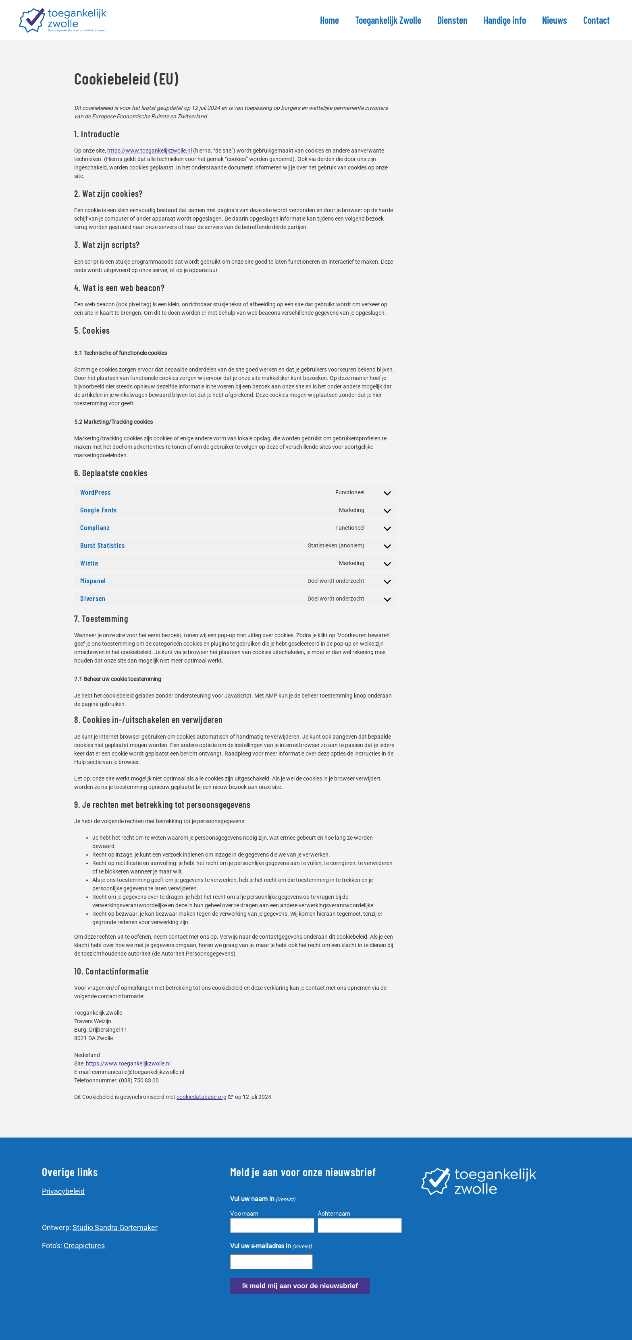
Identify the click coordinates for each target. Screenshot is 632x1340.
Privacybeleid (63, 1191)
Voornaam (244, 1213)
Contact (596, 20)
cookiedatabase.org (202, 1097)
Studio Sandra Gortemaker (115, 1227)
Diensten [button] (452, 20)
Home (329, 20)
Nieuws (554, 20)
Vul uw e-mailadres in (271, 1246)
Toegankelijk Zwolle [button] (388, 20)
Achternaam (334, 1213)
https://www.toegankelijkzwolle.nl (149, 150)
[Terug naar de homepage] (64, 20)
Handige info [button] (505, 20)
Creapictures (84, 1245)
